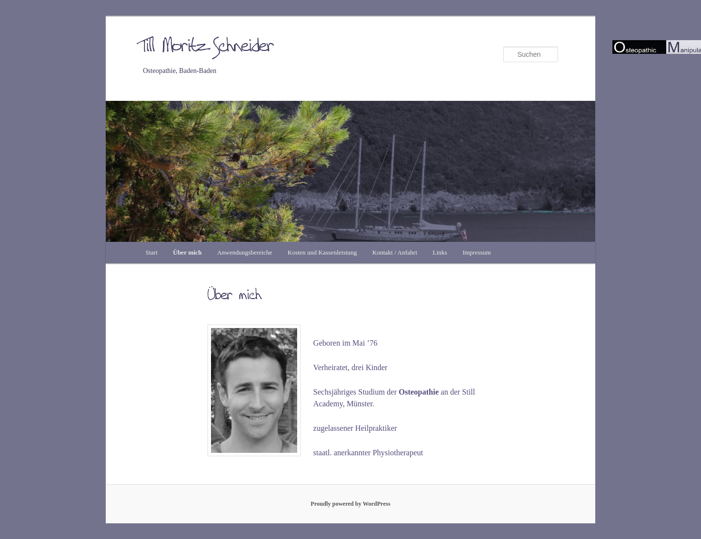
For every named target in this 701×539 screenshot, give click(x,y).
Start (151, 252)
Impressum (477, 252)
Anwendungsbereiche (244, 252)
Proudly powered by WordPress (351, 503)
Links (440, 252)
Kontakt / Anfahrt (395, 252)
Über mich (187, 252)
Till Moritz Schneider (208, 47)
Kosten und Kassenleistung (322, 252)
